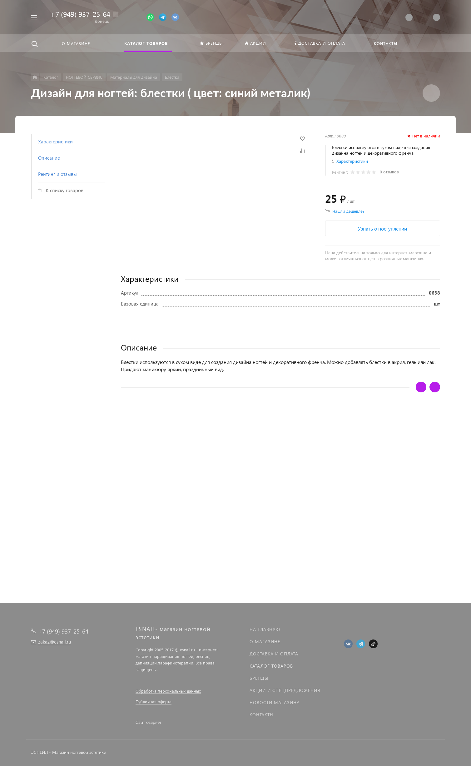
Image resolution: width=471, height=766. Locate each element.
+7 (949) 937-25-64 (80, 14)
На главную (265, 629)
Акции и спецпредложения (285, 690)
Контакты (262, 715)
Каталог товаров (271, 666)
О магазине (265, 641)
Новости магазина (275, 702)
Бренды (259, 678)
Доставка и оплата (274, 654)
